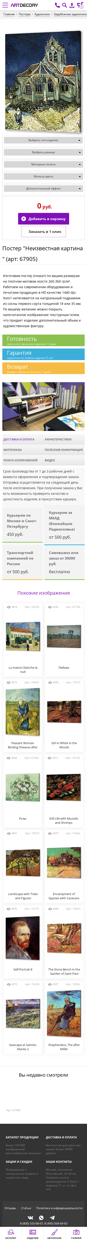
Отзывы (10, 1208)
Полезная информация (64, 450)
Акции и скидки (19, 1162)
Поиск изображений (20, 460)
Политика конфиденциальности (59, 1208)
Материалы (12, 450)
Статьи (26, 1208)
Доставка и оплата (18, 439)
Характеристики (58, 439)
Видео (50, 460)
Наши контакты (59, 1162)
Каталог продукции (22, 1137)
